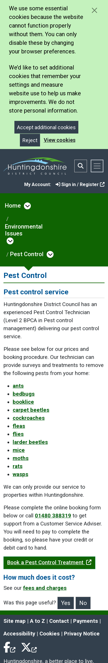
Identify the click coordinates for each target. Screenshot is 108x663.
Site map (14, 621)
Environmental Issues (24, 230)
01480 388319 (53, 516)
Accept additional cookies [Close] (46, 127)
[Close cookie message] (94, 10)
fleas (19, 426)
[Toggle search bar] (80, 166)
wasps (20, 474)
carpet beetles (31, 410)
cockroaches (29, 418)
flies (18, 434)
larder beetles (30, 442)
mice (19, 450)
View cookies (59, 140)
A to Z (37, 621)
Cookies (49, 634)
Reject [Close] (29, 140)
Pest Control (26, 254)
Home (13, 205)
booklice (23, 402)
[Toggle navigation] (97, 166)
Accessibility (19, 634)
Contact (59, 621)
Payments (85, 621)
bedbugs (24, 394)
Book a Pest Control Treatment (49, 562)
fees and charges (45, 588)
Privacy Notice (82, 634)
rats (17, 466)
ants (18, 386)
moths (21, 458)
